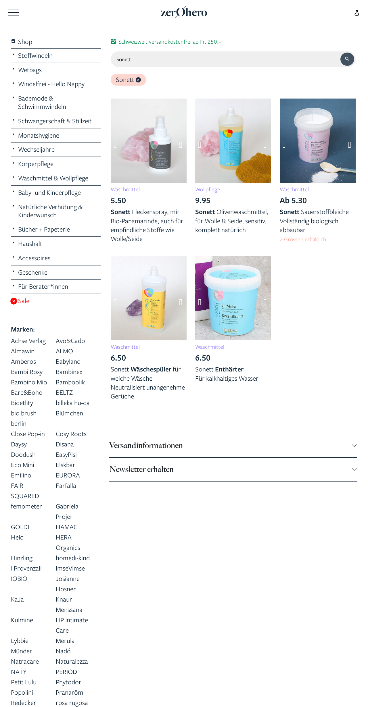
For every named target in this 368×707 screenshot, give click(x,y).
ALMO (64, 351)
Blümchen (69, 413)
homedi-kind (73, 557)
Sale (20, 301)
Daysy (19, 444)
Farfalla (66, 485)
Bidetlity (22, 402)
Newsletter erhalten (141, 469)
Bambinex (69, 371)
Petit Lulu (24, 682)
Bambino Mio (29, 382)
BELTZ (64, 392)
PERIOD (66, 671)
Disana (65, 444)
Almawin (22, 351)
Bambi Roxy (27, 371)
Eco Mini (22, 464)
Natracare (25, 661)
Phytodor (68, 682)
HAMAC (67, 526)
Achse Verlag (28, 340)
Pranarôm (69, 692)
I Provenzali (26, 568)
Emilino (21, 475)
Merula (65, 640)
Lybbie (19, 640)
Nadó (63, 651)
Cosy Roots (71, 433)
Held (17, 537)
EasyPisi (66, 454)
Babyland (68, 361)
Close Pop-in (28, 433)
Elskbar (65, 464)
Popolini (22, 692)
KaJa (17, 599)
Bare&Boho (27, 392)
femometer (26, 506)
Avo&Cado (70, 340)
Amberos (23, 361)
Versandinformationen (146, 445)
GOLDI (20, 526)
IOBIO (19, 578)
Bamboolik (70, 382)
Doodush (23, 454)
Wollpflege (207, 189)
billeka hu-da (73, 402)
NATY (19, 671)
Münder (21, 651)
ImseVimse (70, 568)
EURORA (68, 475)
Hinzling (21, 557)
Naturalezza (72, 661)
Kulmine (22, 620)
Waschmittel (125, 189)
